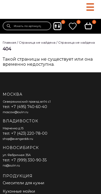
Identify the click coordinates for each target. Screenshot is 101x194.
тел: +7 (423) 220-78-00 (25, 133)
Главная (9, 42)
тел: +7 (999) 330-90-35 (25, 160)
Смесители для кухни (23, 183)
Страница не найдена (76, 42)
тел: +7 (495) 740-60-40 (25, 106)
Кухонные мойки (19, 191)
